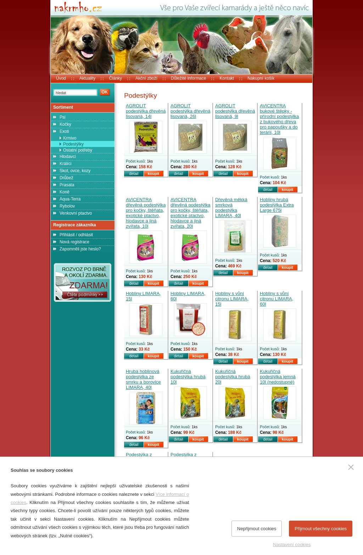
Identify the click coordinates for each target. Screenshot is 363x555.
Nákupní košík (260, 78)
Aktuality (87, 78)
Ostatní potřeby (77, 150)
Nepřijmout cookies (257, 528)
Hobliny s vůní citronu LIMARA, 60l (276, 299)
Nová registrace (74, 241)
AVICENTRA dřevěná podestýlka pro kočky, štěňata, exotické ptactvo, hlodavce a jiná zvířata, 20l (190, 213)
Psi (63, 117)
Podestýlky (73, 144)
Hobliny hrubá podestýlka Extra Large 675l (277, 205)
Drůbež (66, 177)
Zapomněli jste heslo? (80, 249)
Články (115, 78)
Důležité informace (188, 78)
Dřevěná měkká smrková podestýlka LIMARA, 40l (231, 207)
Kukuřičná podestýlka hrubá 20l (232, 377)
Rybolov (67, 206)
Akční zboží (146, 78)
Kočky (65, 124)
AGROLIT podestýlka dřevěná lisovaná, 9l (235, 111)
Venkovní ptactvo (76, 213)
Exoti (64, 131)
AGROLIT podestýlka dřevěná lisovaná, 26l (190, 111)
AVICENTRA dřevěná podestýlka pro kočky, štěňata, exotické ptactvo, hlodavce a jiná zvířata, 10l (146, 213)
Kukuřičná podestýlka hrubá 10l (188, 377)
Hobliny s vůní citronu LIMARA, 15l (231, 299)
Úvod (61, 78)
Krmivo (69, 138)
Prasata (67, 184)
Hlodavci (68, 156)
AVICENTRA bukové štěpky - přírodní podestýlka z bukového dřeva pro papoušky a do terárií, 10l (279, 119)
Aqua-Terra (70, 199)
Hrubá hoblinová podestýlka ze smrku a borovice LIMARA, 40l (143, 379)
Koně (64, 191)
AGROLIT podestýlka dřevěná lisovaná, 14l (146, 111)
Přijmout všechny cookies (321, 528)
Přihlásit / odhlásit (76, 234)
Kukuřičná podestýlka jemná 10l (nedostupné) (278, 377)
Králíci (65, 163)
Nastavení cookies (292, 544)
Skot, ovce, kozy (75, 170)
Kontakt (226, 78)
